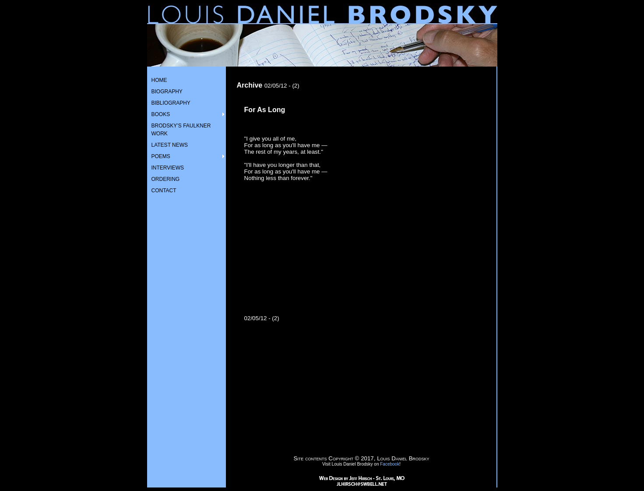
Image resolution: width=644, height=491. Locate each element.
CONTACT (163, 190)
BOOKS (160, 114)
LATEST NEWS (169, 145)
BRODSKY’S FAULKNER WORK (181, 130)
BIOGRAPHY (167, 91)
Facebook (389, 464)
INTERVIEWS (167, 168)
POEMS (160, 156)
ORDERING (165, 179)
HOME (159, 80)
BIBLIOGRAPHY (170, 103)
